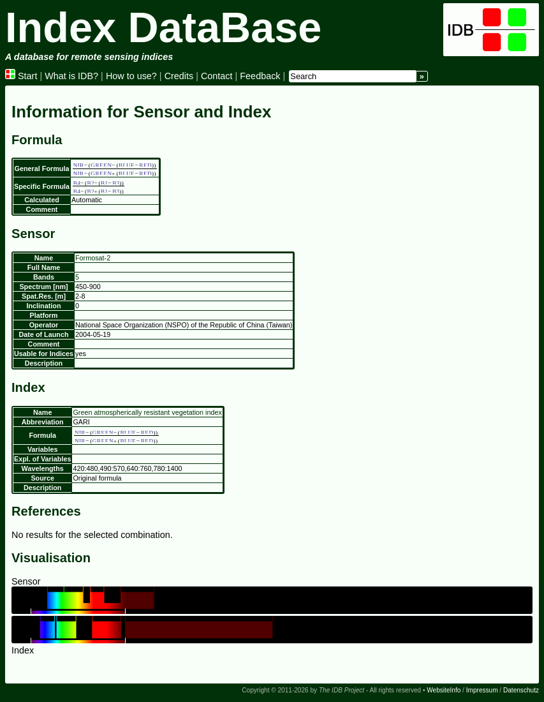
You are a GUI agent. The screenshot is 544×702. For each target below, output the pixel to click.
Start (21, 76)
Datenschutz (521, 690)
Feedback (260, 76)
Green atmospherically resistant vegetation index (147, 412)
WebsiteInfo (443, 690)
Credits (179, 76)
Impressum (482, 690)
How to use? (131, 76)
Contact (217, 76)
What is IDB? (71, 76)
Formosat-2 (92, 258)
